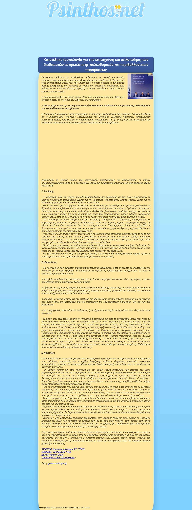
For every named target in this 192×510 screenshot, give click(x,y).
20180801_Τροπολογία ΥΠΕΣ (56, 452)
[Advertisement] (96, 38)
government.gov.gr (57, 463)
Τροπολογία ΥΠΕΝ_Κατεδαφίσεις (58, 457)
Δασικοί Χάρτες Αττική (52, 455)
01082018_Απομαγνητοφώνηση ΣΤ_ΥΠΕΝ (63, 449)
